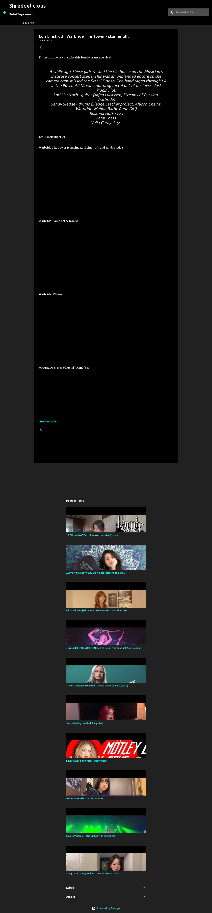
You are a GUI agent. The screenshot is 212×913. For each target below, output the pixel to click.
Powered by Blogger (106, 908)
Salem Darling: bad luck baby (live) (84, 723)
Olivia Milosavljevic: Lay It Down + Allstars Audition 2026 (96, 610)
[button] (41, 47)
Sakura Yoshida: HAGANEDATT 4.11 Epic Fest (90, 836)
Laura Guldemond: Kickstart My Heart (86, 760)
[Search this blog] (192, 12)
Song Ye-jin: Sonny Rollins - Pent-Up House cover (92, 873)
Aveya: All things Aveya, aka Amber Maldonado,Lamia (95, 573)
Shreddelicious (27, 6)
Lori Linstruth (48, 421)
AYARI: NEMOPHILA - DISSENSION (84, 798)
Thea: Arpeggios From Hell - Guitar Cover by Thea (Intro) (97, 685)
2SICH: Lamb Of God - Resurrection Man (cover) (92, 535)
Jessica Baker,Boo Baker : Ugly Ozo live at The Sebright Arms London (103, 648)
